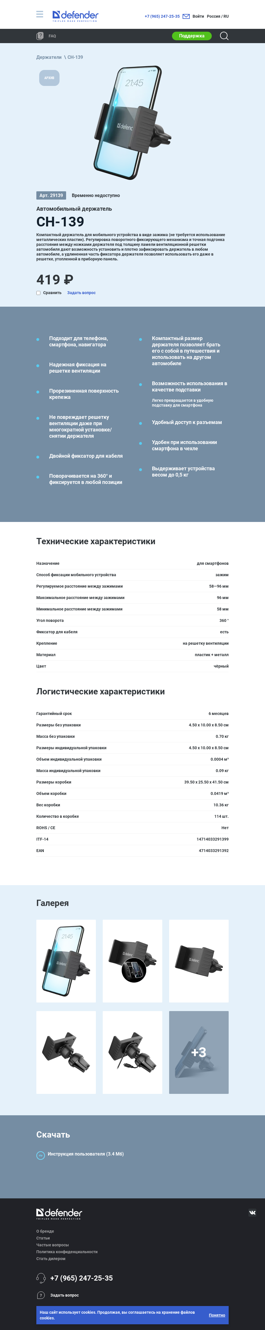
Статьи (43, 1238)
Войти (198, 16)
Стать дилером (51, 1258)
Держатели (49, 57)
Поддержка (192, 36)
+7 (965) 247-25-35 (162, 16)
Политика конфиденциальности (67, 1251)
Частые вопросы (52, 1245)
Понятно (217, 1315)
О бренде (45, 1231)
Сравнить (52, 292)
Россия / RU (218, 16)
